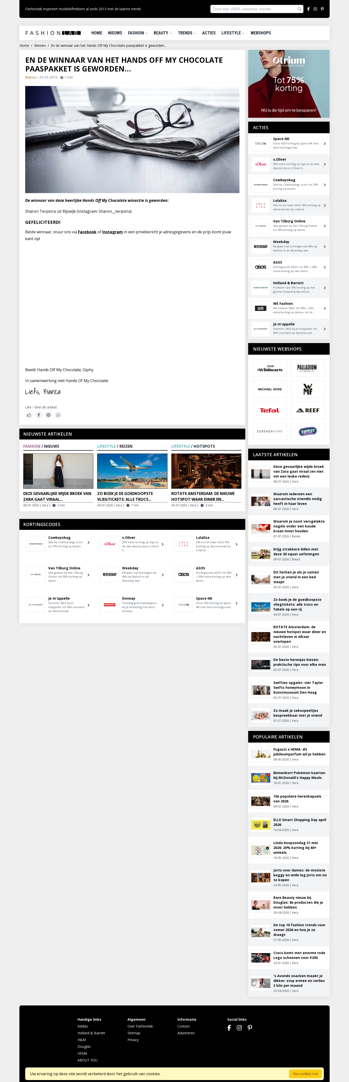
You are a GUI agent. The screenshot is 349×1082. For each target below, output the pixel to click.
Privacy (133, 1039)
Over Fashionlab (140, 1026)
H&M (82, 1039)
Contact (183, 1026)
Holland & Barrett (91, 1033)
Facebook (87, 232)
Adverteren (186, 1033)
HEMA (82, 1053)
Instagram (112, 232)
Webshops (261, 32)
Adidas (83, 1026)
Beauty (163, 32)
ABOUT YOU (87, 1060)
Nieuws (115, 32)
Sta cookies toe (305, 1073)
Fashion (138, 32)
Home (96, 32)
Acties (209, 32)
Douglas (84, 1046)
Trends (187, 32)
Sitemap (133, 1033)
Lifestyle (233, 32)
